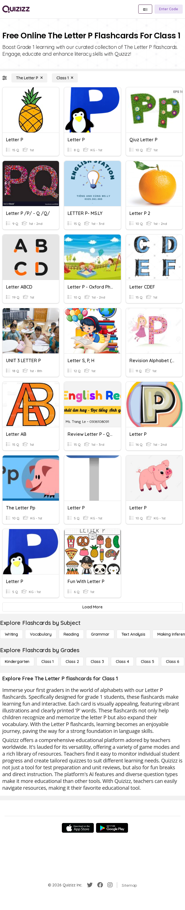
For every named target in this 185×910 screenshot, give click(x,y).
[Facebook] (100, 885)
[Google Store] (112, 828)
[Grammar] (100, 634)
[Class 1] (65, 77)
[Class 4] (122, 661)
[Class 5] (147, 661)
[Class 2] (72, 661)
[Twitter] (90, 885)
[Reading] (71, 634)
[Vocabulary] (40, 634)
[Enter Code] (168, 9)
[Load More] (92, 606)
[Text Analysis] (133, 634)
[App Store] (78, 828)
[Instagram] (110, 885)
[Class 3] (97, 661)
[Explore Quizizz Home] (16, 9)
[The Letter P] (29, 77)
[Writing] (11, 634)
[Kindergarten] (17, 661)
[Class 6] (172, 661)
